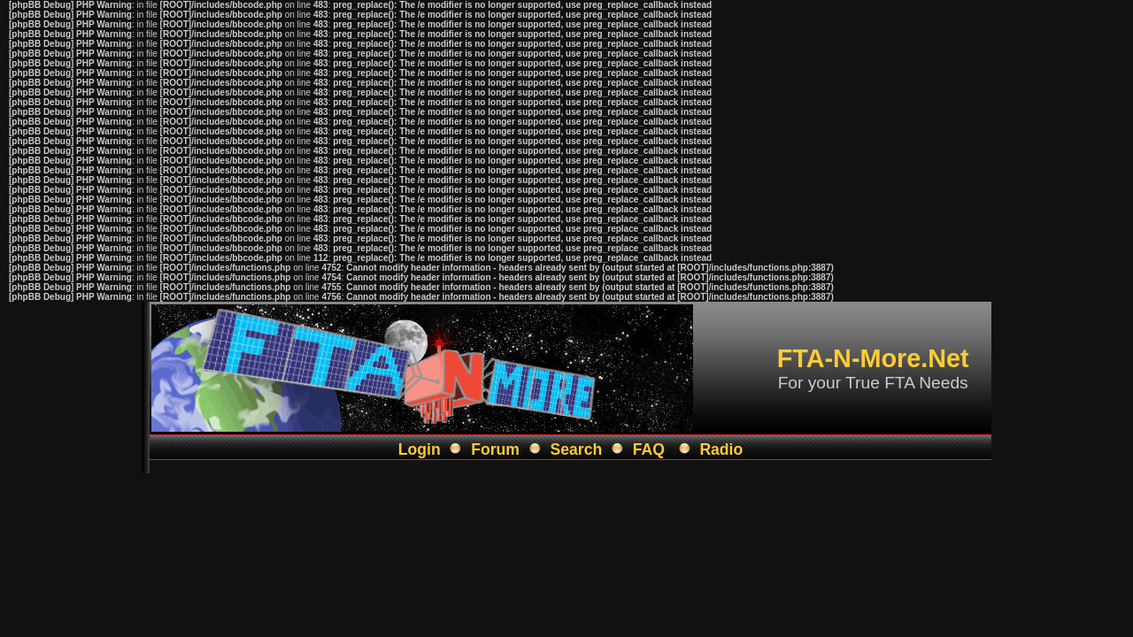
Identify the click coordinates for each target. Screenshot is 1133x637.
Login (419, 449)
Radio (721, 449)
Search (577, 449)
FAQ (649, 449)
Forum (495, 449)
